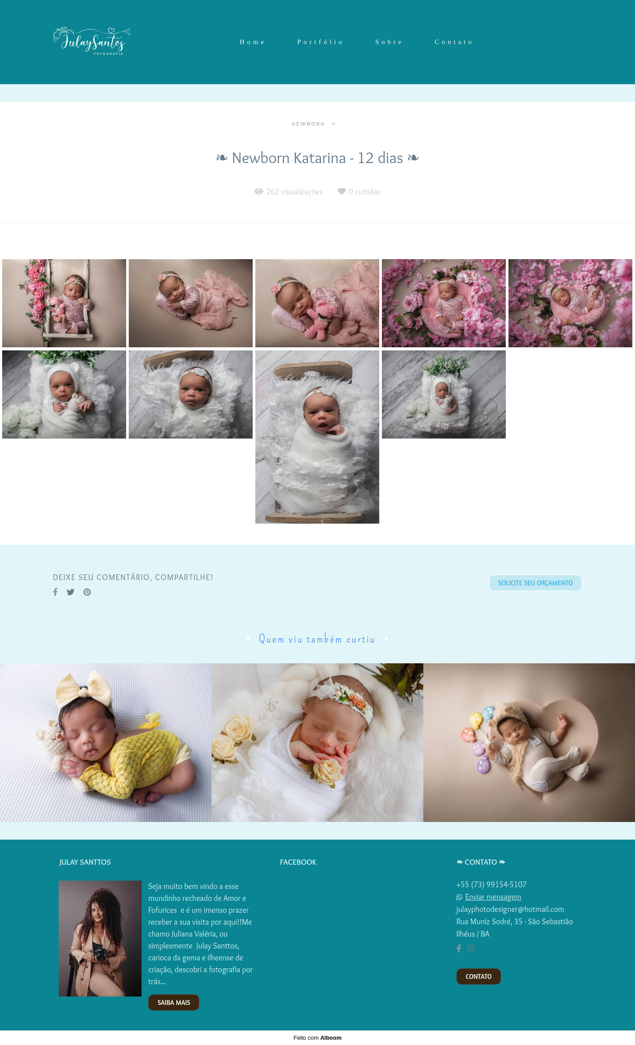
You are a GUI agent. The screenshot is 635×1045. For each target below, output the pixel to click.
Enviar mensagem (493, 897)
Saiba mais (173, 1002)
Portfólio (320, 41)
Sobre (389, 41)
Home (252, 41)
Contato (454, 41)
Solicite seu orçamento (535, 583)
